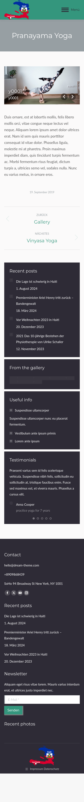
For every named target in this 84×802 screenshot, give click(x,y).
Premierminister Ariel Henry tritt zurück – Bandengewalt (44, 300)
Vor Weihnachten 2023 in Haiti (37, 320)
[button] (34, 520)
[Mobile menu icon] (70, 10)
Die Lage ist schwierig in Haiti (36, 281)
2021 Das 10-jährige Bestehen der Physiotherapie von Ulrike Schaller (40, 339)
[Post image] (11, 280)
